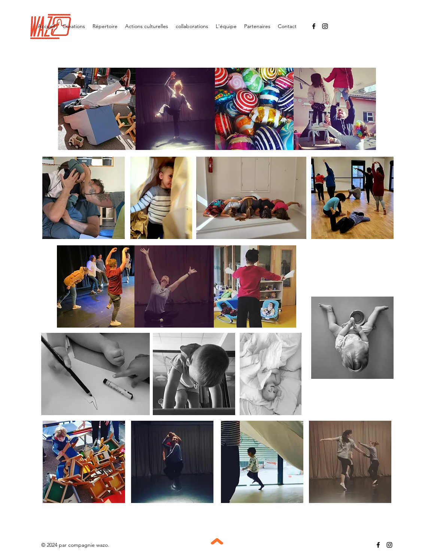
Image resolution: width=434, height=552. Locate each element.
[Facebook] (314, 26)
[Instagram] (325, 26)
